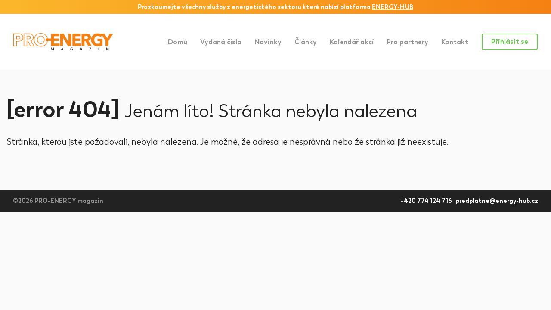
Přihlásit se (509, 41)
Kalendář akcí (352, 42)
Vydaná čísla (220, 42)
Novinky (268, 42)
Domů (177, 42)
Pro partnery (407, 42)
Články (305, 42)
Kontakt (454, 42)
